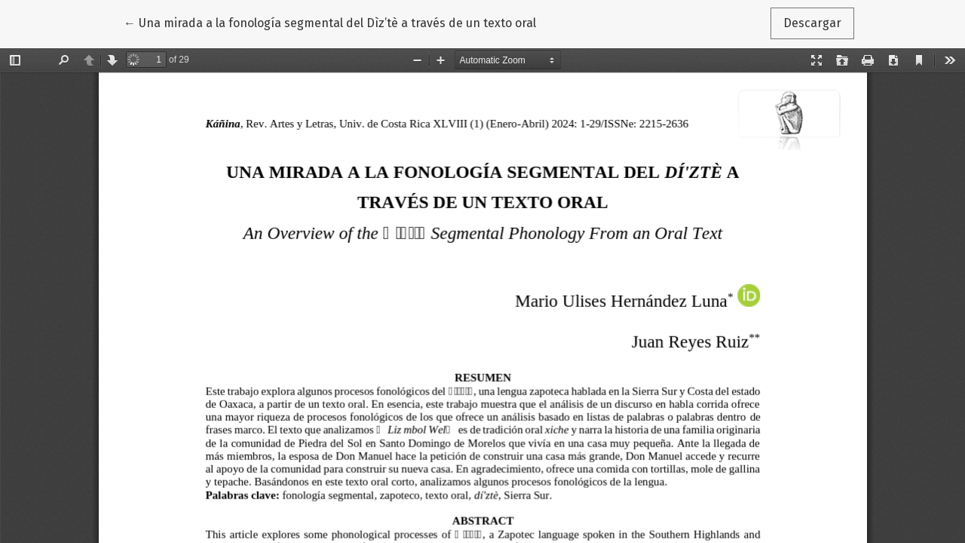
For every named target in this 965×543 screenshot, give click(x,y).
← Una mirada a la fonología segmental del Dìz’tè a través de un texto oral (330, 22)
